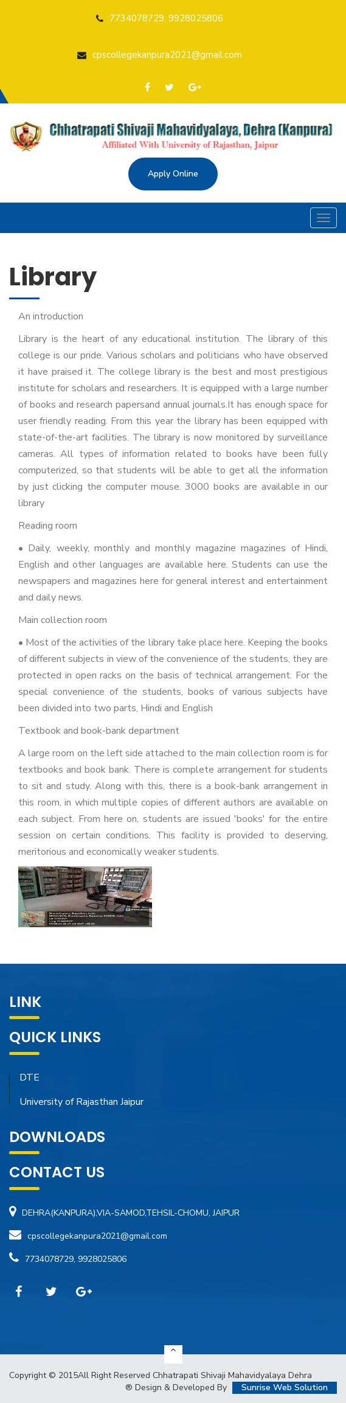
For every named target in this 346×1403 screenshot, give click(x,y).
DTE (29, 1077)
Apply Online (173, 173)
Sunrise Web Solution (284, 1387)
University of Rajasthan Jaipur (81, 1102)
